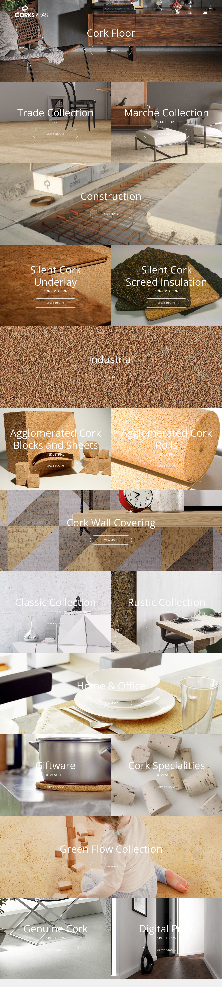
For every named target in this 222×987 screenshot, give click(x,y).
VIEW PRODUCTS (55, 949)
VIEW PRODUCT (55, 133)
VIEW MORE (111, 50)
